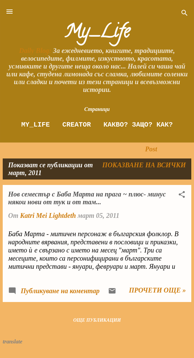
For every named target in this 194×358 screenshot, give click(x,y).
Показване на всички (144, 165)
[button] (182, 195)
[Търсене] (184, 13)
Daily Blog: (35, 50)
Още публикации (97, 320)
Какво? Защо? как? (138, 125)
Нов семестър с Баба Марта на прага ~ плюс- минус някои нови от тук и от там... (87, 198)
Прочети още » (157, 290)
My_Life (97, 33)
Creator (76, 125)
